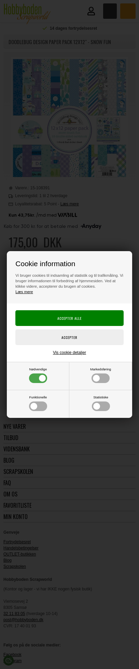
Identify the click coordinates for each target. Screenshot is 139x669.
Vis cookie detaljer (69, 352)
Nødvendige (38, 375)
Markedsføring (100, 375)
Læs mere (24, 292)
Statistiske (101, 403)
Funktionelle (38, 403)
